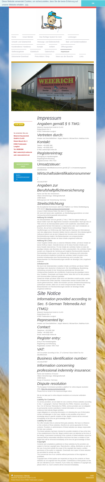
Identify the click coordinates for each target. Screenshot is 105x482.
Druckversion (17, 475)
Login (92, 475)
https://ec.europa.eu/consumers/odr (57, 209)
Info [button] (26, 5)
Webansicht (90, 477)
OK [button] (93, 3)
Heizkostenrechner (23, 165)
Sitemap (27, 475)
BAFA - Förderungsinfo (23, 177)
